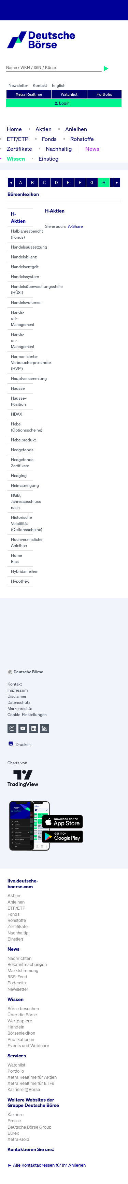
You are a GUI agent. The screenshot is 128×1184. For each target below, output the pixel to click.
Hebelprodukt (23, 439)
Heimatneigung (25, 485)
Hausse (18, 388)
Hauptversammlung (29, 378)
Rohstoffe (82, 139)
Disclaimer (17, 696)
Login (62, 103)
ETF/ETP (17, 139)
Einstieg (48, 158)
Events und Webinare (28, 1046)
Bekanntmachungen (27, 964)
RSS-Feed (17, 977)
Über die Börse (22, 1015)
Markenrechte (20, 708)
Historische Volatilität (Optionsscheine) (26, 523)
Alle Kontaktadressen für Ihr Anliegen (47, 1165)
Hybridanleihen (25, 571)
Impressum (18, 690)
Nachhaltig (59, 148)
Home (14, 129)
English (59, 85)
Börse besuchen (23, 1009)
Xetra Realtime (29, 94)
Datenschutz (19, 702)
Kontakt (40, 85)
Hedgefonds (22, 449)
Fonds (49, 139)
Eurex (13, 1133)
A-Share (75, 226)
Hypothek (20, 581)
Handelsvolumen (26, 302)
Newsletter (18, 85)
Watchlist (69, 94)
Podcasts (17, 983)
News (92, 148)
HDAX (16, 414)
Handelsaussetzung (29, 247)
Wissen (16, 158)
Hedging (19, 475)
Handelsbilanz (24, 256)
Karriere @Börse (24, 1089)
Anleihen (76, 129)
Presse (14, 1121)
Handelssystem (25, 276)
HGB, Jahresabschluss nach (26, 501)
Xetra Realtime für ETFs (31, 1083)
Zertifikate (19, 148)
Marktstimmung (23, 970)
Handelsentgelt (25, 266)
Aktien (43, 129)
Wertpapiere (20, 1021)
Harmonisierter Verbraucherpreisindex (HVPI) (31, 362)
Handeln (16, 1027)
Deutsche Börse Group (30, 1127)
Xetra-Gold (18, 1139)
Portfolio (104, 94)
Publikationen (21, 1039)
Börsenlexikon (21, 1033)
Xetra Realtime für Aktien (32, 1077)
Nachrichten (19, 958)
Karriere (16, 1114)
